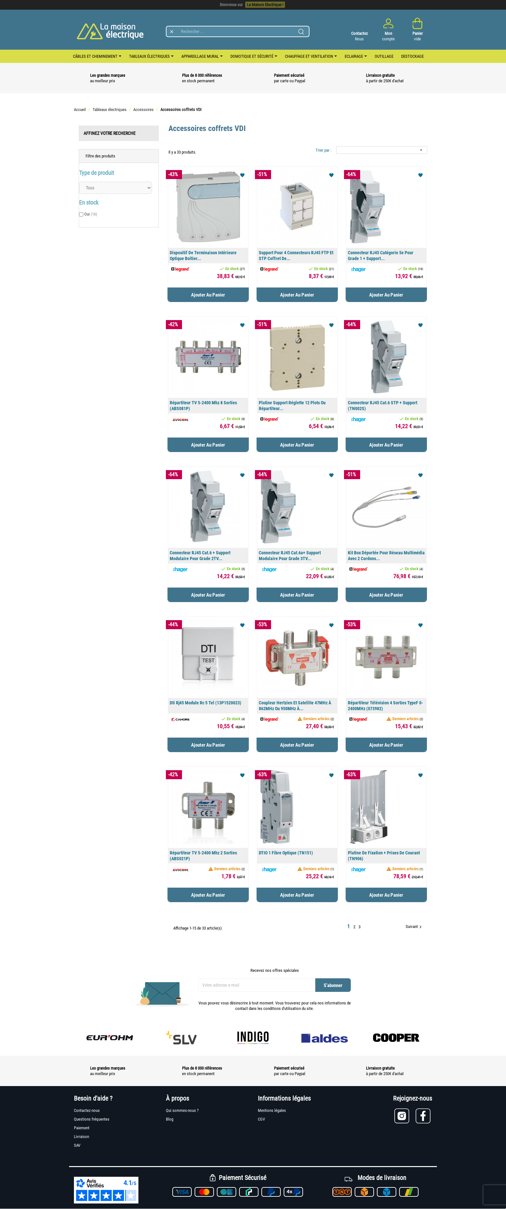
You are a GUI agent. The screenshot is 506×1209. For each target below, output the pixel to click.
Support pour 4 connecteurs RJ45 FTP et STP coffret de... (296, 255)
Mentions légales (272, 1110)
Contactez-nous (87, 1110)
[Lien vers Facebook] (424, 1116)
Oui (90, 214)
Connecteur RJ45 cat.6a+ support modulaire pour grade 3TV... (290, 555)
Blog (169, 1119)
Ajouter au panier (208, 295)
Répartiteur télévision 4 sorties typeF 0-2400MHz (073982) (385, 705)
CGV (261, 1119)
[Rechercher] (237, 31)
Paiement (81, 1127)
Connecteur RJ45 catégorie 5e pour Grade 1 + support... (380, 255)
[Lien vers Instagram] (405, 1116)
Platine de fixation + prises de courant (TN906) (384, 855)
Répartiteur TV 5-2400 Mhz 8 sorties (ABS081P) (203, 405)
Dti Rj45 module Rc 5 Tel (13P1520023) (205, 702)
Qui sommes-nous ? (182, 1110)
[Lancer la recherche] (301, 31)
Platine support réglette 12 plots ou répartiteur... (292, 405)
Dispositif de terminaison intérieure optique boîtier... (203, 255)
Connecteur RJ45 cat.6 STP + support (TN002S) (382, 405)
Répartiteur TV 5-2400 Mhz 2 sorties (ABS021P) (203, 855)
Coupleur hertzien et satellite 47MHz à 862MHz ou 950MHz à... (295, 705)
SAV (77, 1145)
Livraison (81, 1136)
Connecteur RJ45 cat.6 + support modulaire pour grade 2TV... (200, 555)
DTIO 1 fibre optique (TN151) (286, 852)
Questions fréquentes (91, 1119)
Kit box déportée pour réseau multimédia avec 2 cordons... (386, 555)
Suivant (414, 927)
